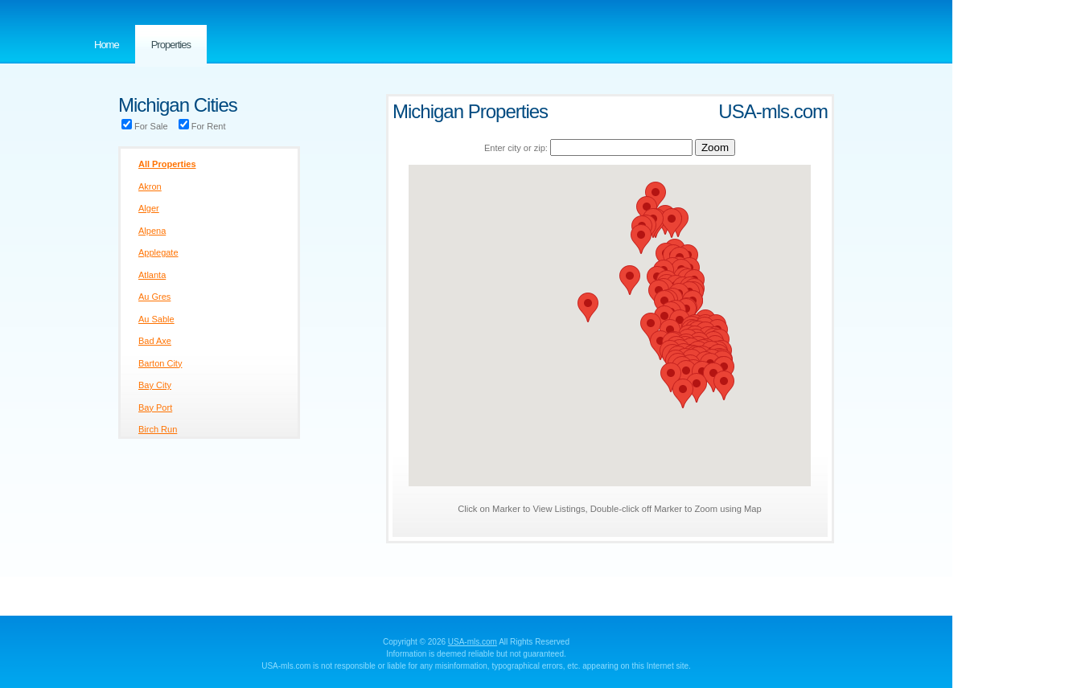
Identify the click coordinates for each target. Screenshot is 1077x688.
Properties (171, 45)
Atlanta (152, 275)
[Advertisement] (1016, 321)
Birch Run (157, 429)
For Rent (202, 126)
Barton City (160, 363)
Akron (150, 186)
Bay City (154, 385)
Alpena (152, 230)
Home (106, 45)
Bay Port (155, 407)
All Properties (167, 164)
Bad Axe (154, 341)
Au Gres (154, 296)
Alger (148, 208)
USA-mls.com (472, 641)
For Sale (144, 126)
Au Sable (156, 319)
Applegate (158, 252)
